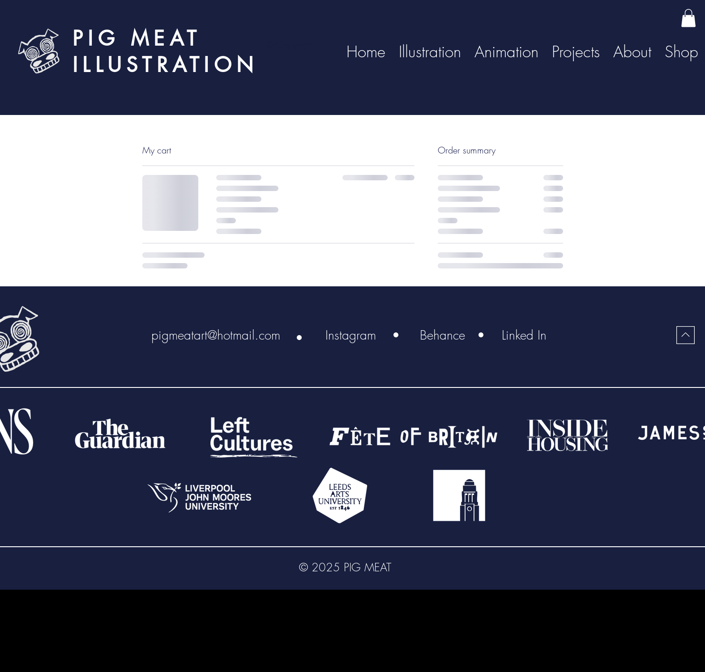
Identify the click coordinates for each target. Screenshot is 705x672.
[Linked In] (524, 335)
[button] (688, 18)
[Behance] (442, 335)
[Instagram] (350, 335)
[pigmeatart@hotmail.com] (215, 335)
